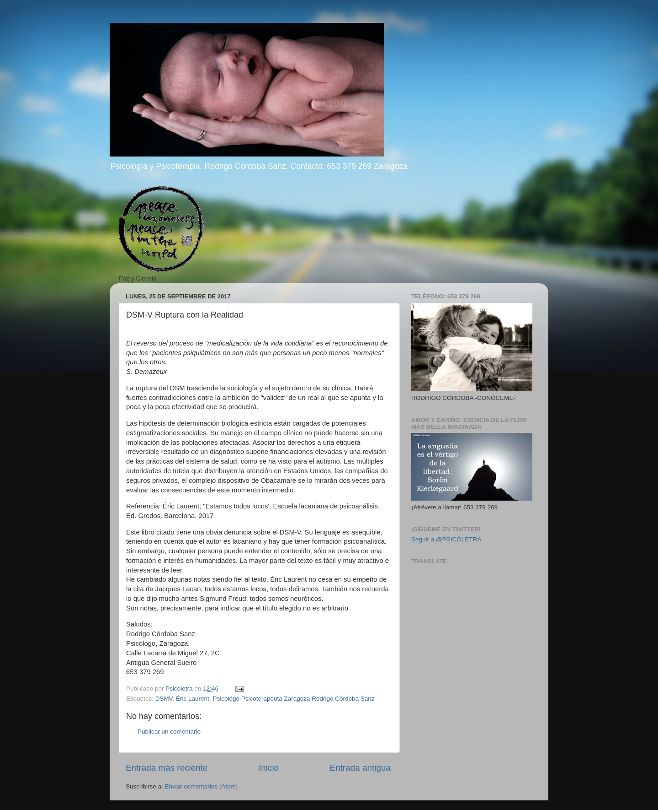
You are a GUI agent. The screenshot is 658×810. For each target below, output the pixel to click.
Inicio (269, 767)
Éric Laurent (192, 698)
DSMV (164, 698)
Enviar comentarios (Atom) (201, 786)
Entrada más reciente (167, 767)
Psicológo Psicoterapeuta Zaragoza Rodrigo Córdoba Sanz (293, 698)
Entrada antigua (360, 767)
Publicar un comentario (169, 731)
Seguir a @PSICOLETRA (446, 539)
